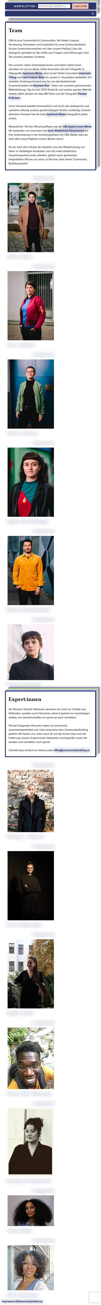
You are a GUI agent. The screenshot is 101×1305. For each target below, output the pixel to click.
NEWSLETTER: (43, 6)
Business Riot (41, 85)
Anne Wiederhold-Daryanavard (66, 130)
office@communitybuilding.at (71, 750)
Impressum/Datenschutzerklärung (22, 1301)
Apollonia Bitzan (33, 73)
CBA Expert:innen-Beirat (77, 126)
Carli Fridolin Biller (33, 77)
